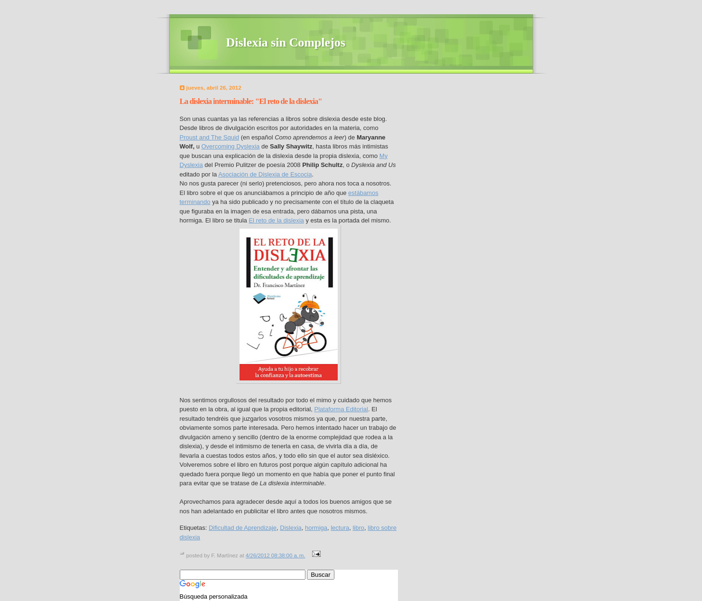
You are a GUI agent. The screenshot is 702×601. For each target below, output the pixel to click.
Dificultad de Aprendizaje (243, 527)
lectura (340, 527)
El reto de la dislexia (276, 220)
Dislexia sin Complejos (285, 42)
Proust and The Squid (210, 137)
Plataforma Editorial (341, 409)
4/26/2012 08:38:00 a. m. (275, 555)
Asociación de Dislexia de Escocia (265, 174)
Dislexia (291, 527)
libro (358, 527)
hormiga (316, 527)
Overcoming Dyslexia (230, 146)
